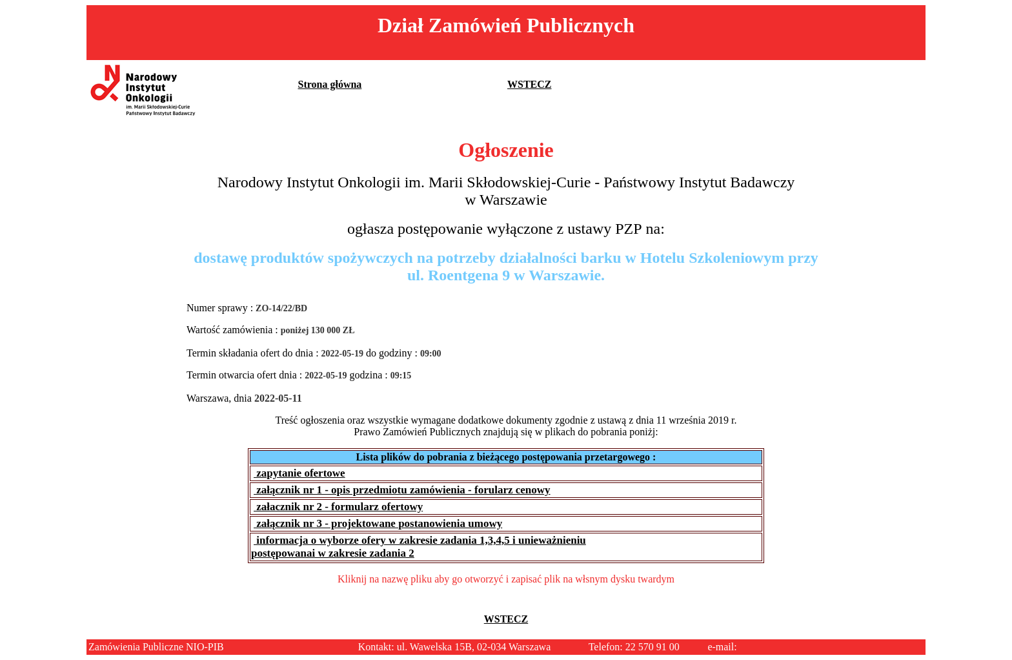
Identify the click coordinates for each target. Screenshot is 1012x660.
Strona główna (330, 84)
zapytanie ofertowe (299, 473)
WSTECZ (529, 84)
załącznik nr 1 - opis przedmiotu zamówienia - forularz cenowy (402, 490)
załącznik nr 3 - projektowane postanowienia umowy (378, 523)
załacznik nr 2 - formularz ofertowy (338, 506)
